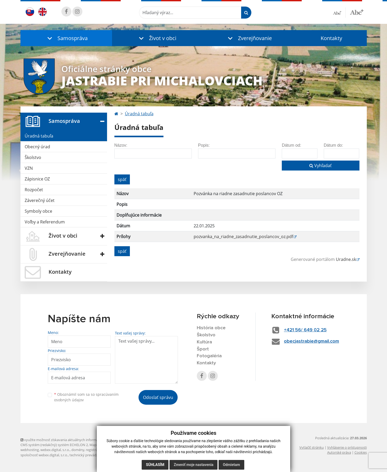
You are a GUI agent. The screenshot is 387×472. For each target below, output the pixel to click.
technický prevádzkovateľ (89, 455)
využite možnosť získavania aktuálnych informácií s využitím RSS (72, 439)
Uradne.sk (346, 259)
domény (77, 449)
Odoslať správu (158, 397)
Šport (203, 349)
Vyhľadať (320, 165)
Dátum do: (333, 145)
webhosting (29, 449)
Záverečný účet (40, 200)
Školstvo (33, 157)
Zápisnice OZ (37, 179)
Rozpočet (34, 190)
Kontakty (331, 38)
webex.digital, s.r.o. (55, 449)
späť (122, 179)
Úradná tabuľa (39, 136)
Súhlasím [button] (155, 465)
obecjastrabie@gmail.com (311, 341)
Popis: (204, 145)
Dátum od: (291, 145)
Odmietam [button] (231, 465)
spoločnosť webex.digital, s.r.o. (44, 455)
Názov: (121, 145)
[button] (66, 38)
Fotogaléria (209, 356)
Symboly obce (38, 211)
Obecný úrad (37, 147)
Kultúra (204, 342)
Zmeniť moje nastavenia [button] (193, 465)
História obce (211, 328)
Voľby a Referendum (45, 222)
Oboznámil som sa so (86, 397)
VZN (29, 168)
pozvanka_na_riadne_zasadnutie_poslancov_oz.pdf (243, 236)
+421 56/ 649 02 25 (305, 330)
